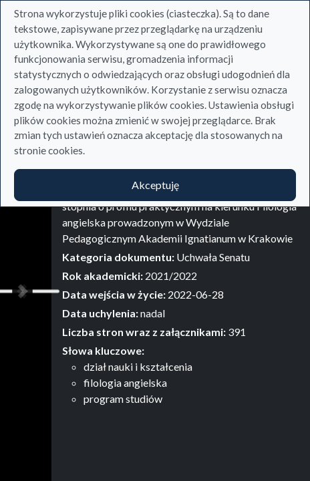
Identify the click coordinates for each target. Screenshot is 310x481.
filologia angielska (125, 382)
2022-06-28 (196, 294)
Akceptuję (155, 184)
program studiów (123, 398)
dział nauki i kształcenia (138, 366)
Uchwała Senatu (213, 257)
